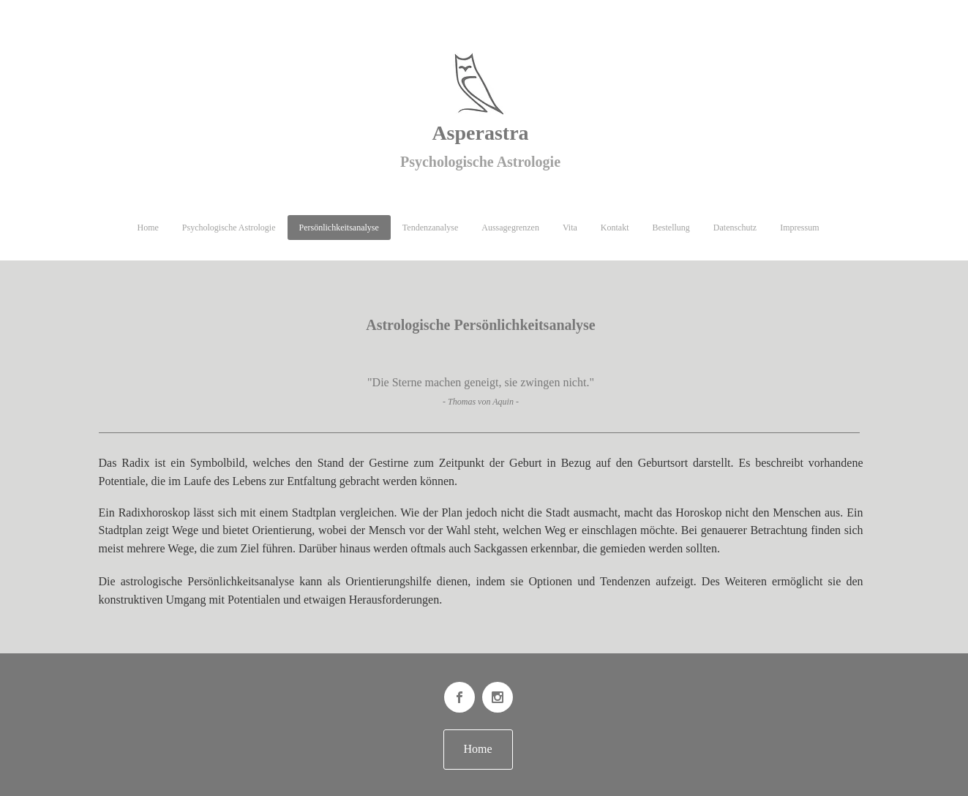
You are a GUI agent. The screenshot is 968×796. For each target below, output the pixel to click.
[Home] (478, 749)
